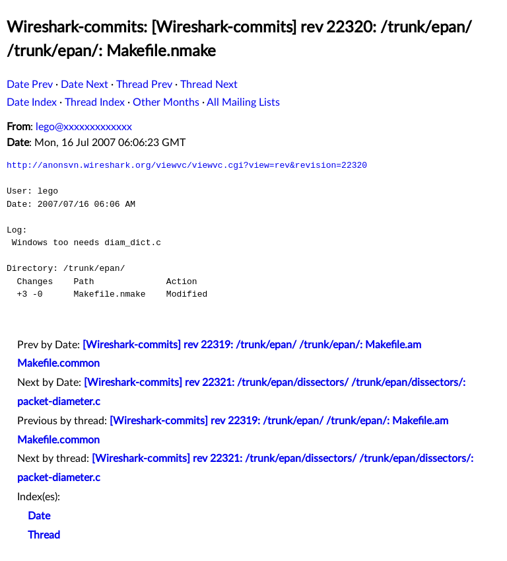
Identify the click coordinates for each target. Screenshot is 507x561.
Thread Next (209, 84)
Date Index (32, 102)
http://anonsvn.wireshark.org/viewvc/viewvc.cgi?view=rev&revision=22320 (187, 165)
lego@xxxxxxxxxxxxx (84, 127)
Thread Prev (144, 84)
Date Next (84, 84)
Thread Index (95, 102)
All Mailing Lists (243, 102)
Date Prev (30, 84)
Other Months (166, 102)
